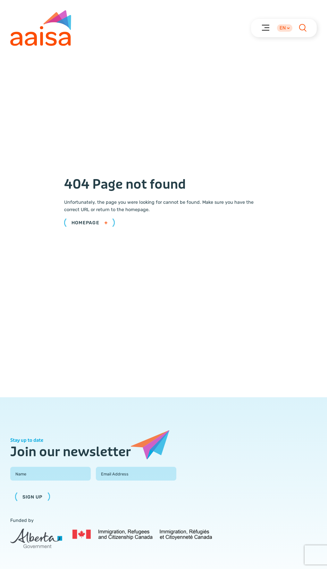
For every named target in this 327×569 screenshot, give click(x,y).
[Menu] (265, 27)
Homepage (89, 223)
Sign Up (32, 497)
